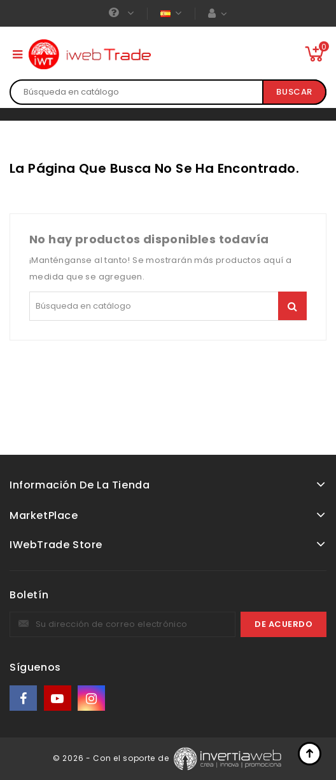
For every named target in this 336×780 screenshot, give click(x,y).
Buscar (294, 92)
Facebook (24, 698)
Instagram (93, 698)
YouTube (58, 698)
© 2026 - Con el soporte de (112, 757)
